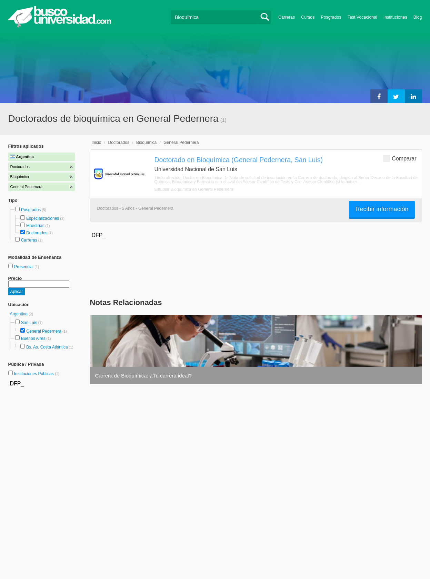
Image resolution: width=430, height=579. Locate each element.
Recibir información (381, 209)
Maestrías (35, 225)
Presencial (24, 266)
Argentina (19, 314)
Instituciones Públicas (36, 373)
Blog (417, 17)
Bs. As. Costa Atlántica (47, 347)
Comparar (399, 158)
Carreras (286, 17)
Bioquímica (146, 142)
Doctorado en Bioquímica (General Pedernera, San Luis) (238, 160)
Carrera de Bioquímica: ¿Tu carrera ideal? (143, 376)
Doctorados (36, 232)
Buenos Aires (33, 338)
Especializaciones (42, 218)
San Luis (29, 322)
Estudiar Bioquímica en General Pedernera (193, 189)
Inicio (96, 142)
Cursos (307, 17)
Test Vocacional (362, 17)
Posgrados (331, 17)
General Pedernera (43, 331)
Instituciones (395, 17)
